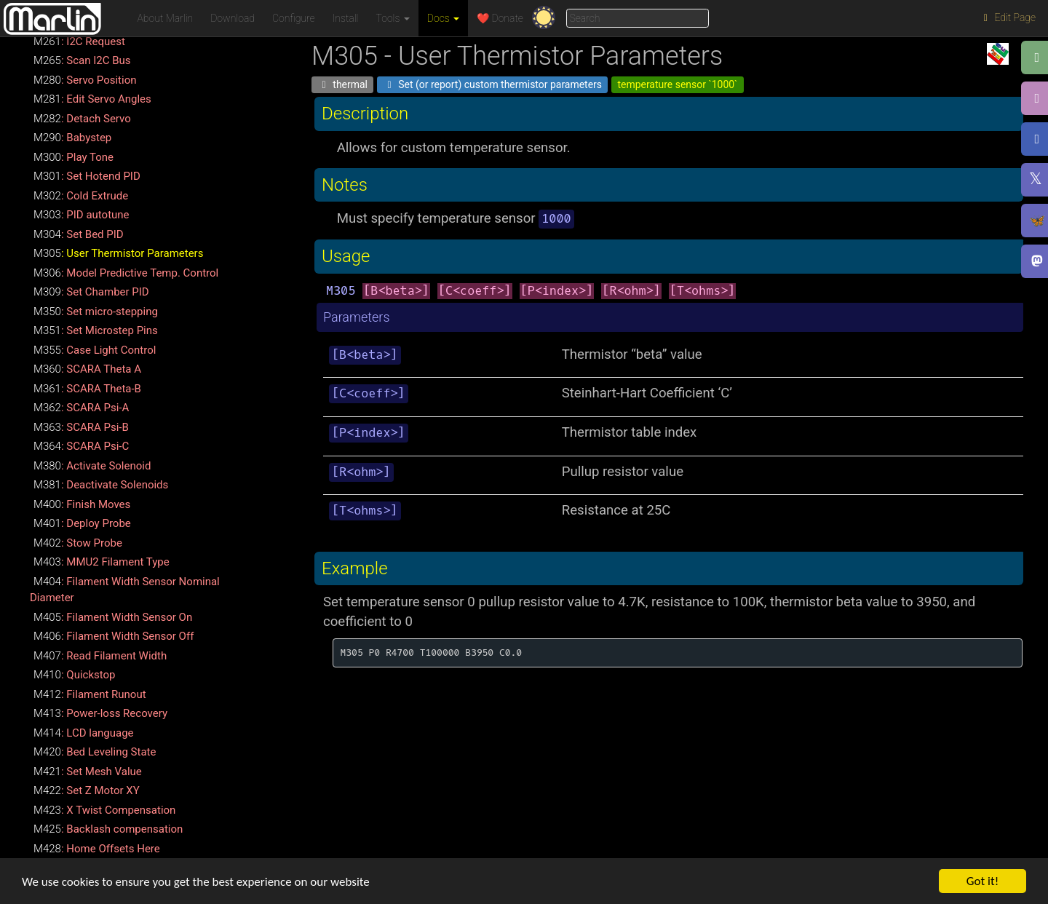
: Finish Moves (81, 504)
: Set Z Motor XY (86, 790)
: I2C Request (79, 41)
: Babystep (72, 137)
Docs (443, 18)
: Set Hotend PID (86, 176)
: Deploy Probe (82, 523)
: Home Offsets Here (96, 848)
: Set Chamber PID (91, 291)
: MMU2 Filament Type (101, 561)
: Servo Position (85, 80)
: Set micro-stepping (95, 311)
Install (346, 18)
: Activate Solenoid (92, 465)
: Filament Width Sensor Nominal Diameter (125, 590)
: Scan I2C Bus (82, 60)
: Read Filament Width (100, 655)
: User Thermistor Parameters (118, 253)
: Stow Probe (77, 543)
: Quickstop (74, 674)
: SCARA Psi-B (81, 427)
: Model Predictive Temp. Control (125, 272)
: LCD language (83, 733)
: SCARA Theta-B (87, 388)
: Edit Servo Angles (92, 99)
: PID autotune (81, 214)
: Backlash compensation (108, 829)
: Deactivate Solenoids (100, 484)
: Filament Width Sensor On (112, 617)
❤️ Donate (500, 18)
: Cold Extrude (80, 195)
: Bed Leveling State (94, 751)
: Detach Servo (82, 118)
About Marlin (166, 18)
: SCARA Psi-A (81, 407)
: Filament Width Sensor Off (113, 636)
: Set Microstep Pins (95, 330)
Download (232, 18)
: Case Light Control (94, 350)
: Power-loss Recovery (100, 713)
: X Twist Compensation (104, 810)
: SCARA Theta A (87, 369)
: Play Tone (73, 157)
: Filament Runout (89, 694)
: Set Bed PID (78, 234)
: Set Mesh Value (87, 771)
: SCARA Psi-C (81, 446)
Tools (393, 18)
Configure (293, 18)
